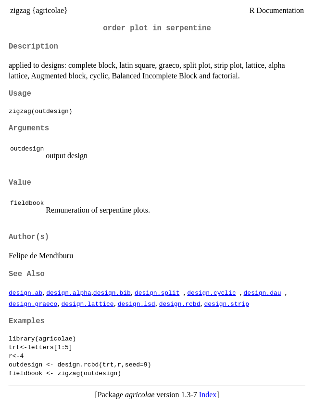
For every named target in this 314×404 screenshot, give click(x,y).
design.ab (25, 292)
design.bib (112, 292)
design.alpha (68, 292)
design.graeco (33, 303)
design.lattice (87, 303)
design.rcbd (180, 303)
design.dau (262, 292)
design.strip (226, 303)
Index (207, 395)
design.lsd (136, 303)
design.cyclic (211, 292)
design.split (157, 292)
